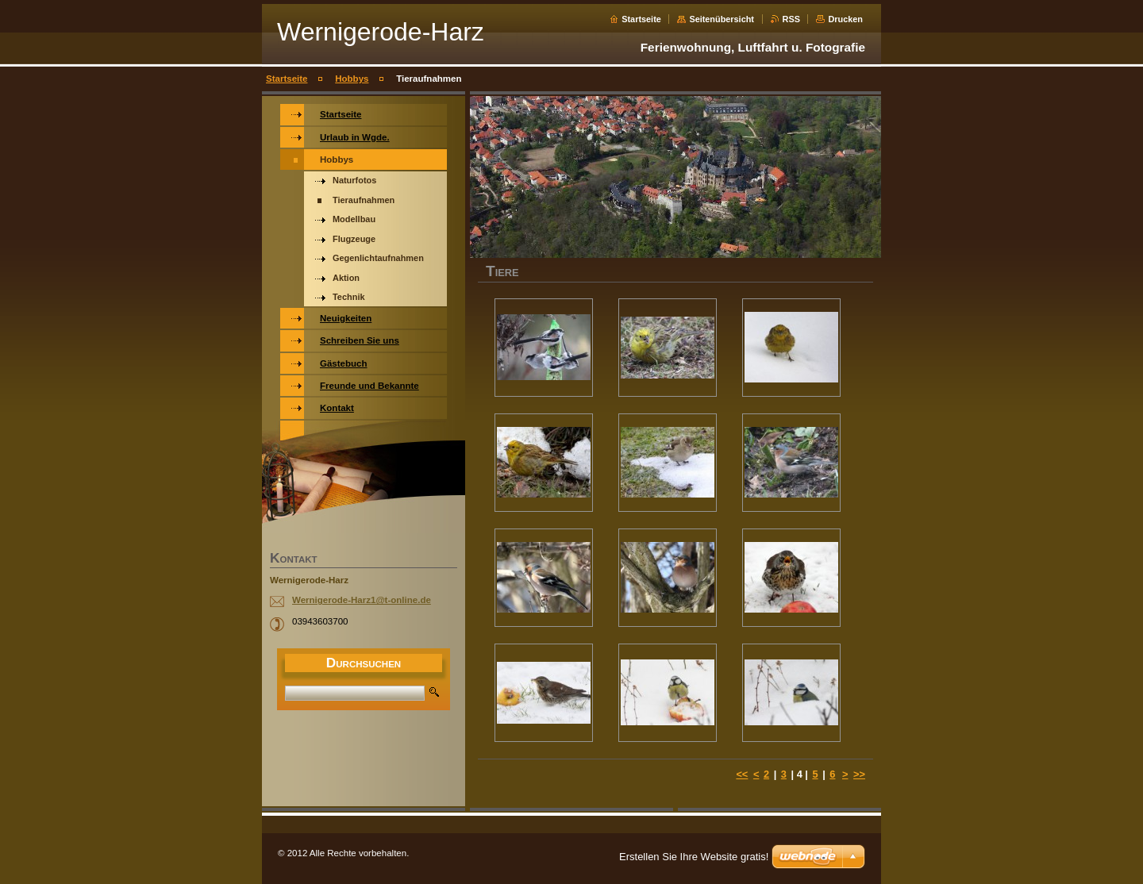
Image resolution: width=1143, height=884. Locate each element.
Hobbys (351, 78)
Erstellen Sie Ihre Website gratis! (693, 857)
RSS (791, 19)
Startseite (641, 19)
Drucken (845, 19)
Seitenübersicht (721, 19)
